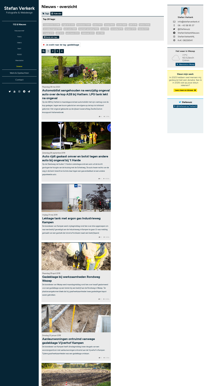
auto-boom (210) (72, 33)
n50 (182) (100, 33)
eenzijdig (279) (117, 29)
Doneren (19, 72)
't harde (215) (49, 33)
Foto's (19, 38)
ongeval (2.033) (68, 25)
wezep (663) (109, 25)
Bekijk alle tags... (51, 37)
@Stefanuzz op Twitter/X (185, 106)
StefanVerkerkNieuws (188, 33)
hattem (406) (144, 25)
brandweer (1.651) (83, 25)
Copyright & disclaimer (114, 378)
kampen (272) (130, 29)
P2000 (19, 58)
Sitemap (135, 378)
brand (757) (97, 25)
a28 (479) (133, 25)
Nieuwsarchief (19, 31)
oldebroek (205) (88, 33)
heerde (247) (143, 29)
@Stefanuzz (184, 29)
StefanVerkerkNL (186, 36)
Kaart (19, 51)
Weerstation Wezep (185, 64)
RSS (142, 378)
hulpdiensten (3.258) (51, 25)
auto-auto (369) (70, 29)
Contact (19, 86)
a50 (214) (59, 33)
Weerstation (19, 65)
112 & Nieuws (19, 24)
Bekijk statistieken (140, 376)
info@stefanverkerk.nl (188, 21)
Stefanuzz (187, 102)
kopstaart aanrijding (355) (88, 29)
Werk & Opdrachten (19, 79)
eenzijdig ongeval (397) (52, 29)
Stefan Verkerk (19, 10)
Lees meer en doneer (185, 90)
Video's (19, 45)
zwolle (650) (122, 25)
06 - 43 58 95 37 (186, 25)
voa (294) (104, 29)
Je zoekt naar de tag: (60, 44)
